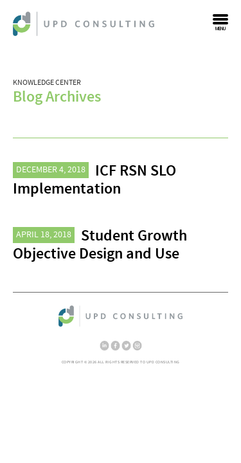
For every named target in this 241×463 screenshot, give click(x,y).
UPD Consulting (83, 24)
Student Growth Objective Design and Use (100, 245)
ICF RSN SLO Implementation (94, 180)
